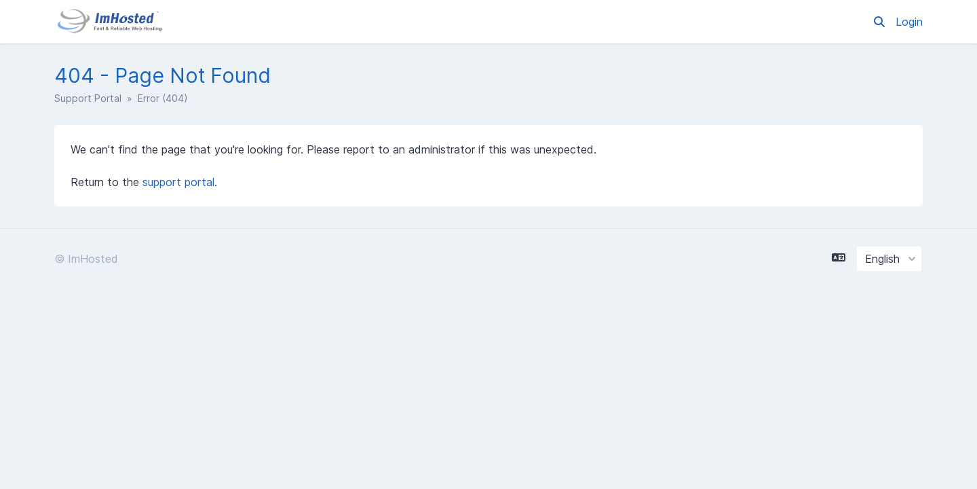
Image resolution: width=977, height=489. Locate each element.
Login (909, 22)
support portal (178, 182)
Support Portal (87, 98)
